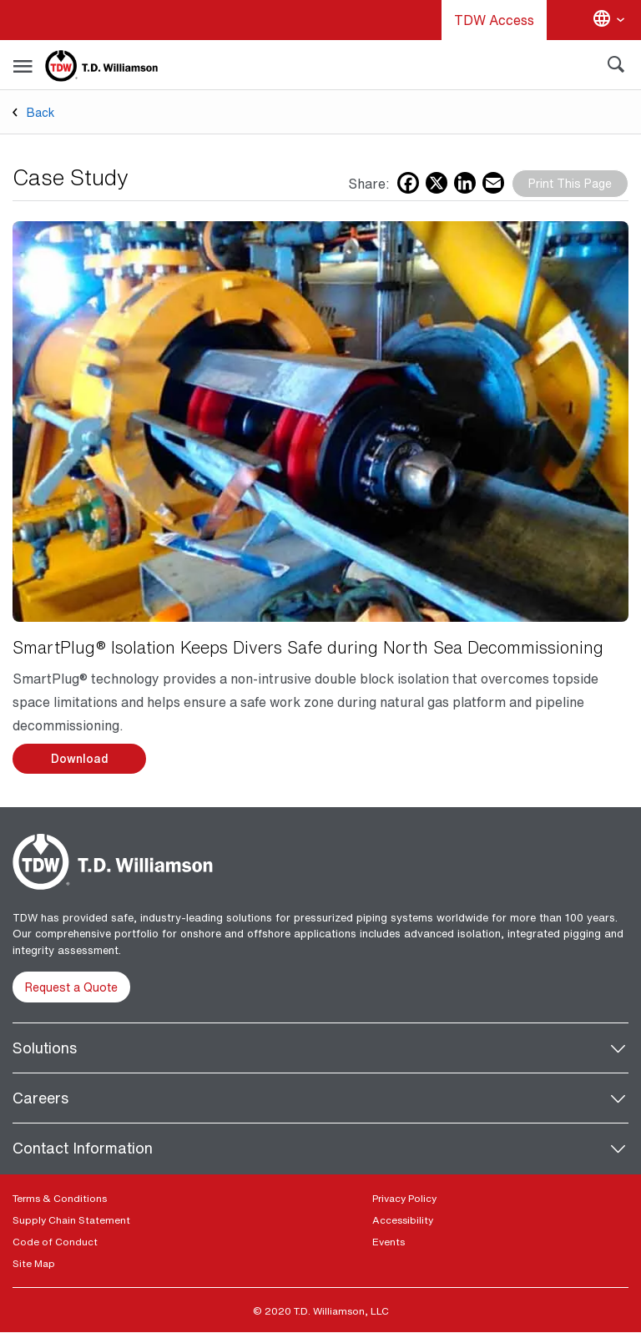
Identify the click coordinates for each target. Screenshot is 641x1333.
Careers (40, 1097)
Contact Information (83, 1148)
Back (41, 112)
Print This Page (570, 183)
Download (80, 758)
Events (388, 1242)
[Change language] (608, 20)
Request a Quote (71, 987)
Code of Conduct (55, 1242)
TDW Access (494, 20)
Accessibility (402, 1220)
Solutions (45, 1047)
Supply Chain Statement (71, 1220)
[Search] (615, 68)
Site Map (34, 1263)
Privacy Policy (404, 1198)
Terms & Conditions (60, 1198)
